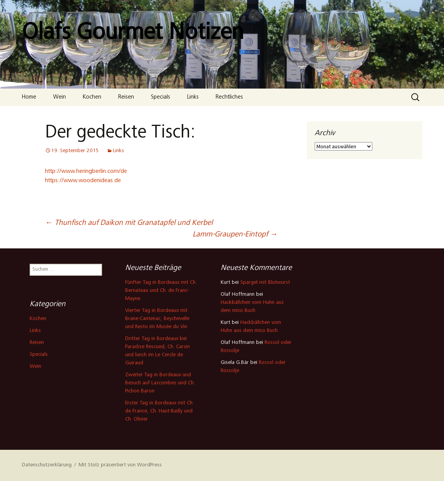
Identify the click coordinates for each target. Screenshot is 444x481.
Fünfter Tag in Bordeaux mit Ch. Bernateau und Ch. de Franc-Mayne (161, 291)
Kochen (92, 97)
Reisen (126, 97)
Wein (59, 97)
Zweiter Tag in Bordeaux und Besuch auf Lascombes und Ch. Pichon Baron (160, 383)
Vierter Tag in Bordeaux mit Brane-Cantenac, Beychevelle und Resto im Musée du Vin (157, 319)
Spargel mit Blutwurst (265, 282)
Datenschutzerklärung (47, 465)
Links (193, 97)
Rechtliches (229, 97)
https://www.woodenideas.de (83, 181)
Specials (160, 97)
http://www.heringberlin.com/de (86, 171)
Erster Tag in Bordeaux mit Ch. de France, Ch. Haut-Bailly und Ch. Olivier (159, 411)
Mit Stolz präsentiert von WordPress (120, 465)
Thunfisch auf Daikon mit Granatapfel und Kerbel (129, 223)
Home (29, 97)
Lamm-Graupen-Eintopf (235, 235)
